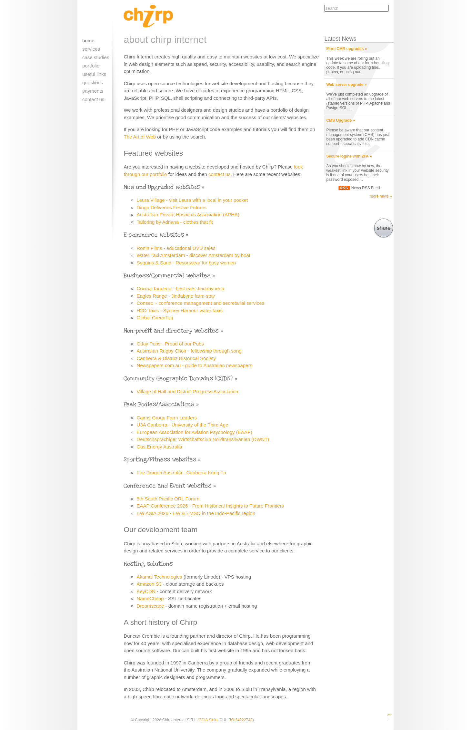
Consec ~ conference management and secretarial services (200, 303)
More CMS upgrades (345, 48)
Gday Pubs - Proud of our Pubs (170, 343)
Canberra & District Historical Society (176, 358)
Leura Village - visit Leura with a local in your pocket (192, 200)
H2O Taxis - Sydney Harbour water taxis (179, 310)
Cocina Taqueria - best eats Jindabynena (180, 288)
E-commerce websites (154, 235)
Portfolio (90, 65)
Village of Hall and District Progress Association (187, 391)
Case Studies (95, 57)
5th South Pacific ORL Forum (167, 498)
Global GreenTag (154, 317)
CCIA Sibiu (208, 720)
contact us (219, 174)
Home (88, 40)
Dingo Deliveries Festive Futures (171, 207)
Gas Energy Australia (159, 446)
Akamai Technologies (159, 577)
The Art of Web (140, 136)
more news (379, 196)
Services (91, 49)
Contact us (93, 99)
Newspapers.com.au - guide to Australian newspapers (194, 365)
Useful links (94, 74)
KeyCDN (145, 591)
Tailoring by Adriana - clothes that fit (174, 222)
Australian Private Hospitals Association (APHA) (187, 214)
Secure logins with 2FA (347, 156)
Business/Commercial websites (167, 275)
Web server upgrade (344, 84)
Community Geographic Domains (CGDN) (178, 378)
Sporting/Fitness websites (160, 459)
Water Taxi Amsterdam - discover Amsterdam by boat (193, 255)
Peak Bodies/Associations (159, 404)
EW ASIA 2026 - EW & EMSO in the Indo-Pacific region (195, 513)
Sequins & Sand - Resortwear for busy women (186, 262)
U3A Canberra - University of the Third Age (182, 424)
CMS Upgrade (339, 120)
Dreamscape (150, 606)
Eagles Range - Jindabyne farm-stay (175, 296)
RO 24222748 (240, 720)
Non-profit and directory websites (171, 330)
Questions (92, 82)
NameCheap (150, 598)
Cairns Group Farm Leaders (166, 417)
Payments (92, 91)
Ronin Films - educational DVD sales (175, 248)
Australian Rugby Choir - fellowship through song (188, 351)
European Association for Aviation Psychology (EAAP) (194, 432)
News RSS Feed (365, 188)
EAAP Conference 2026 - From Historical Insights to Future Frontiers (210, 506)
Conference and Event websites (167, 485)
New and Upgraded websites (162, 187)
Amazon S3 (149, 584)
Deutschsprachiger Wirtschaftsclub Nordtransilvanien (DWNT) (202, 439)
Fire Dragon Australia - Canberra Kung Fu (181, 472)
